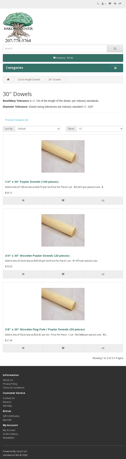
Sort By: (9, 128)
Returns (7, 402)
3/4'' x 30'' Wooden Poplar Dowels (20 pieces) (37, 255)
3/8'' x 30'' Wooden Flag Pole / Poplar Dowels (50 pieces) (45, 329)
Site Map (7, 405)
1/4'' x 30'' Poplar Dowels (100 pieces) (32, 181)
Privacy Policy (10, 383)
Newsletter (8, 437)
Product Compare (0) (16, 120)
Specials (7, 419)
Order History (10, 434)
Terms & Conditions (13, 387)
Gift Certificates (11, 416)
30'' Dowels (54, 79)
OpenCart (21, 451)
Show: (71, 128)
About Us (8, 380)
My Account (9, 430)
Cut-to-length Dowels (29, 79)
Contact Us (9, 398)
